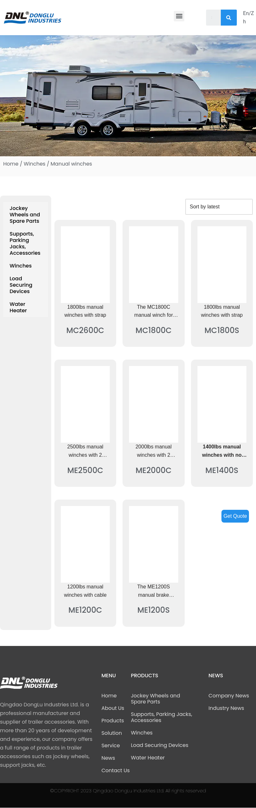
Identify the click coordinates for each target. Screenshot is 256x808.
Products (112, 721)
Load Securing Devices (21, 285)
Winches (34, 163)
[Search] (229, 18)
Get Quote (235, 516)
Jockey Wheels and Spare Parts (25, 215)
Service (110, 746)
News (108, 758)
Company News (229, 696)
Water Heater (18, 307)
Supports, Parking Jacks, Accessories (25, 243)
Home (11, 163)
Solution (111, 733)
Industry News (226, 708)
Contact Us (115, 770)
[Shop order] (219, 207)
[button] (179, 16)
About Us (112, 708)
